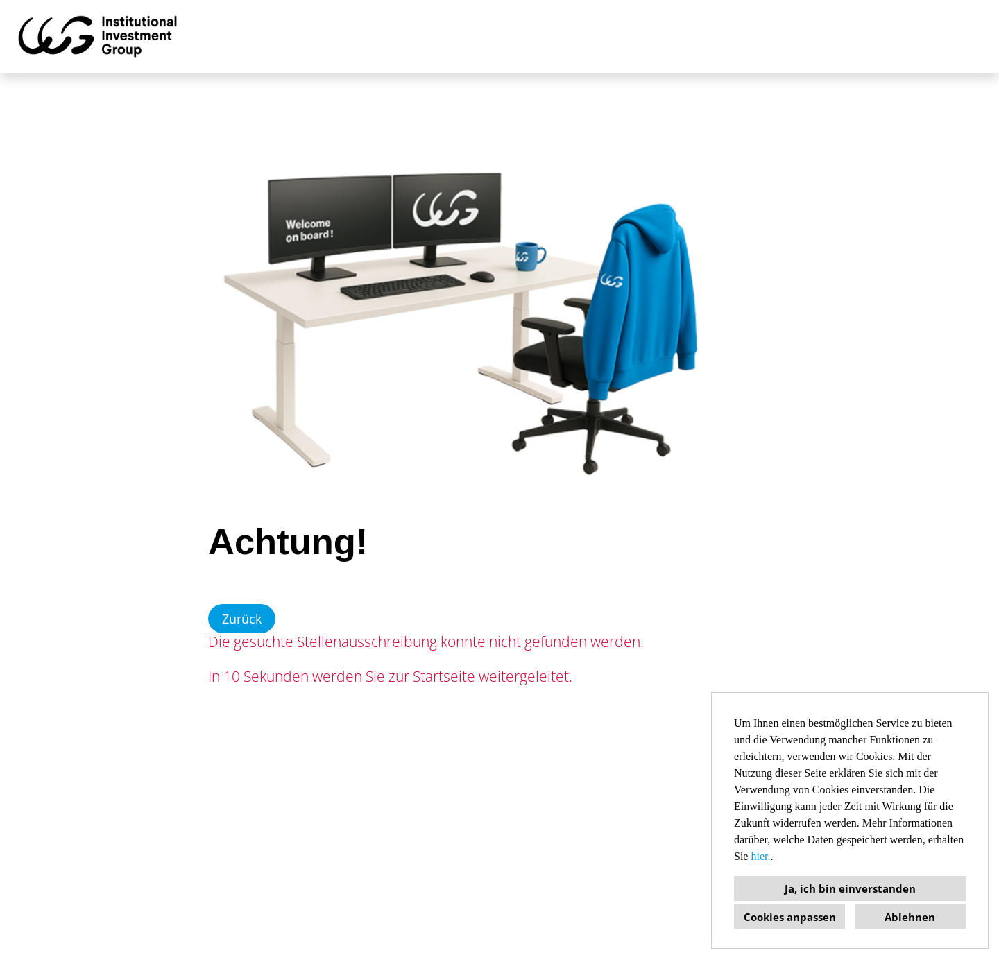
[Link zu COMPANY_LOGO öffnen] (97, 36)
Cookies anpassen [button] (790, 917)
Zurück (242, 618)
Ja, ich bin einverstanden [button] (850, 888)
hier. (760, 856)
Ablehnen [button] (910, 917)
